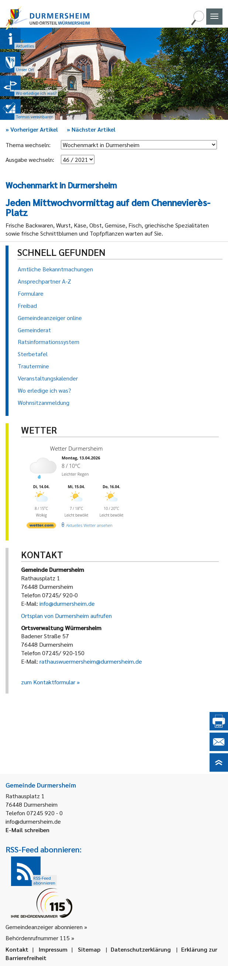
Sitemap (89, 949)
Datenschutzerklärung (141, 949)
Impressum (53, 949)
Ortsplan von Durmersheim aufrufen (66, 615)
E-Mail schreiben (27, 830)
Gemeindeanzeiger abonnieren (44, 927)
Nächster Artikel (91, 129)
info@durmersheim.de (67, 603)
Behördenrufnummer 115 (38, 938)
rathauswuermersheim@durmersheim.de (90, 661)
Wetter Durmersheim (76, 448)
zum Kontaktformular (48, 682)
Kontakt (17, 949)
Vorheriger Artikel (32, 129)
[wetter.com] (41, 526)
